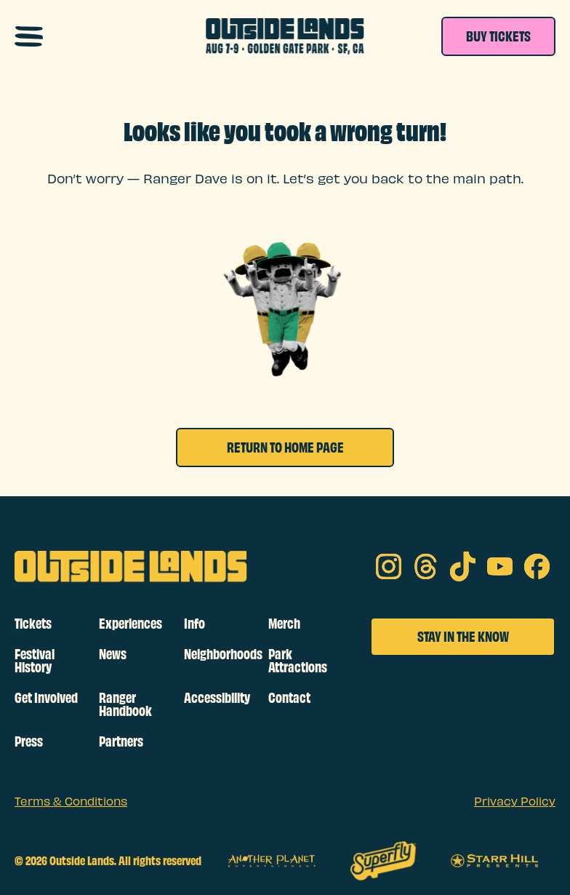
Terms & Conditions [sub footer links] (71, 802)
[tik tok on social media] (462, 566)
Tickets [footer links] (33, 623)
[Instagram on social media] (388, 566)
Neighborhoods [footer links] (220, 654)
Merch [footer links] (284, 623)
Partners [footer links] (121, 741)
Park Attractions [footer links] (297, 661)
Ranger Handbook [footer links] (125, 704)
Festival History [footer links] (35, 661)
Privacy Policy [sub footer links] (514, 802)
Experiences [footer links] (130, 623)
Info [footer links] (194, 623)
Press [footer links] (29, 741)
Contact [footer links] (289, 697)
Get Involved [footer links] (46, 697)
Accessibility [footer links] (217, 697)
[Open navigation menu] (29, 36)
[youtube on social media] (499, 566)
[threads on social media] (425, 566)
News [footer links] (113, 654)
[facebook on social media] (536, 566)
